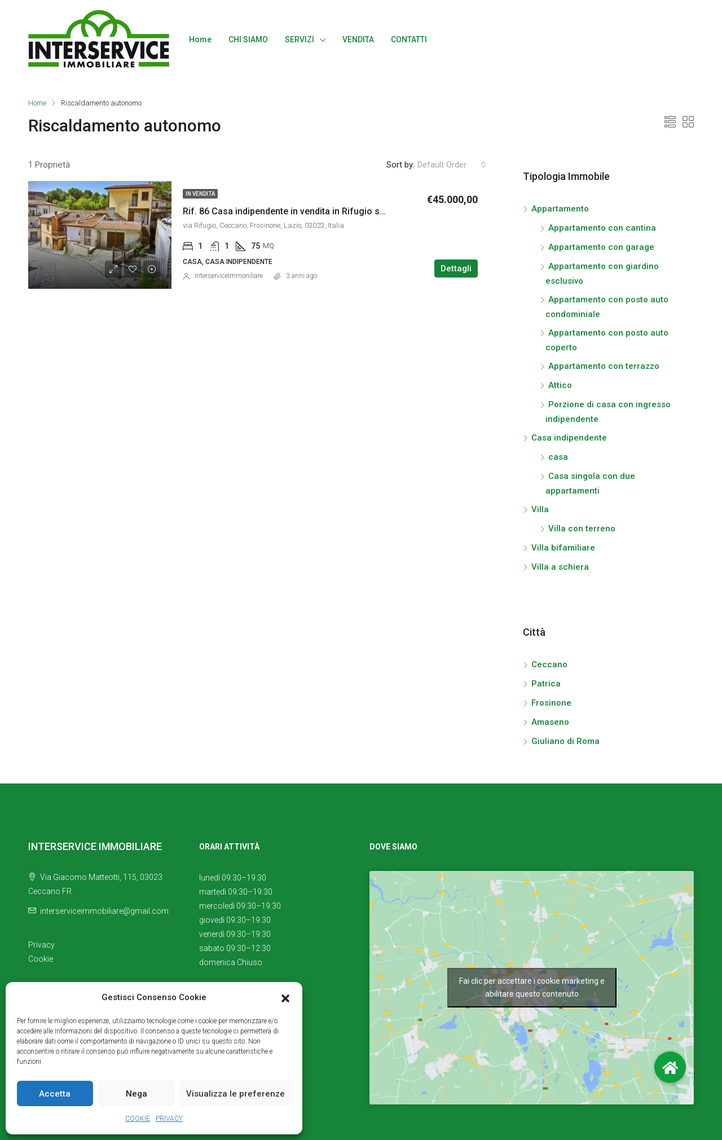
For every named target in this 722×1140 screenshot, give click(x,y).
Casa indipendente (569, 438)
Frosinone (551, 703)
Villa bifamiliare (563, 548)
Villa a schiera (560, 567)
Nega (136, 1094)
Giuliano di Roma (565, 741)
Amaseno (550, 722)
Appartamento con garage (601, 247)
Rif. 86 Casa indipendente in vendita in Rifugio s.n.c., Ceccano (310, 211)
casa (558, 457)
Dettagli (456, 268)
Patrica (546, 684)
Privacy (41, 944)
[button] (285, 997)
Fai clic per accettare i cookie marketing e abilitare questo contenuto (532, 987)
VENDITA (358, 39)
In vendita (200, 194)
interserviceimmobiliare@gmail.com (104, 910)
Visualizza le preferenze (235, 1094)
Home (200, 39)
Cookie (40, 958)
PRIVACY (169, 1119)
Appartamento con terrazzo (603, 366)
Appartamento (560, 209)
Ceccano (549, 664)
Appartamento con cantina (602, 228)
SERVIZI (299, 39)
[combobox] (452, 165)
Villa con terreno (581, 528)
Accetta (55, 1094)
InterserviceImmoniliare (229, 276)
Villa (540, 509)
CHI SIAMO (248, 39)
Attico (560, 385)
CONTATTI (409, 39)
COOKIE (137, 1119)
